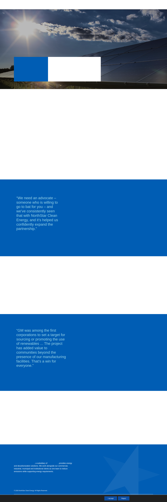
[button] (107, 5)
